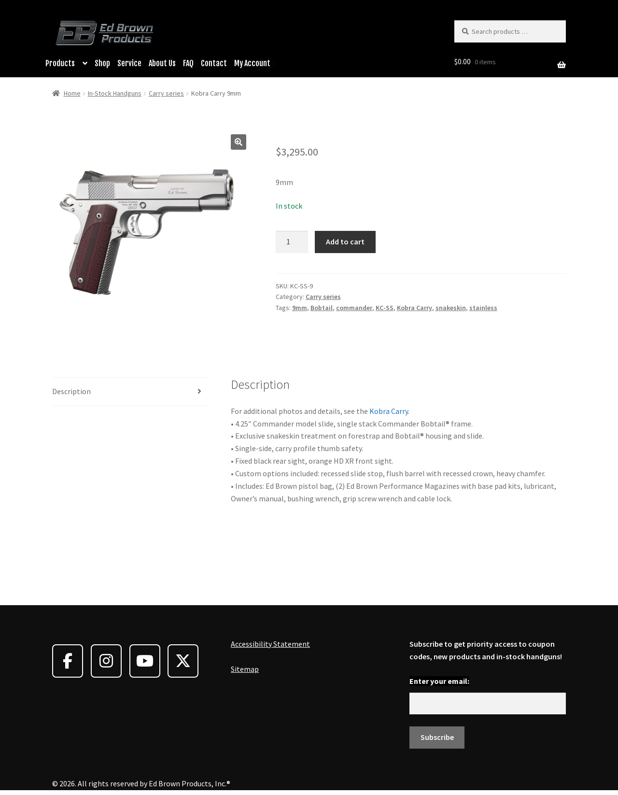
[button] (238, 142)
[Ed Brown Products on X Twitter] (183, 661)
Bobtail (321, 307)
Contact (214, 63)
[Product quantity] (292, 242)
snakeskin (450, 307)
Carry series (166, 93)
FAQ (188, 63)
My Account (252, 63)
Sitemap (245, 669)
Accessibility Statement (270, 644)
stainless (483, 307)
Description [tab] (71, 391)
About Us (162, 63)
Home (72, 93)
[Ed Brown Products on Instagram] (106, 661)
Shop (102, 63)
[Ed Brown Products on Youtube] (144, 661)
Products (60, 63)
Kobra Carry (414, 307)
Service (129, 63)
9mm (299, 307)
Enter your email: (439, 681)
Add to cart (345, 241)
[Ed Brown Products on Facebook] (67, 661)
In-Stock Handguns (114, 93)
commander (354, 307)
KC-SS (384, 307)
